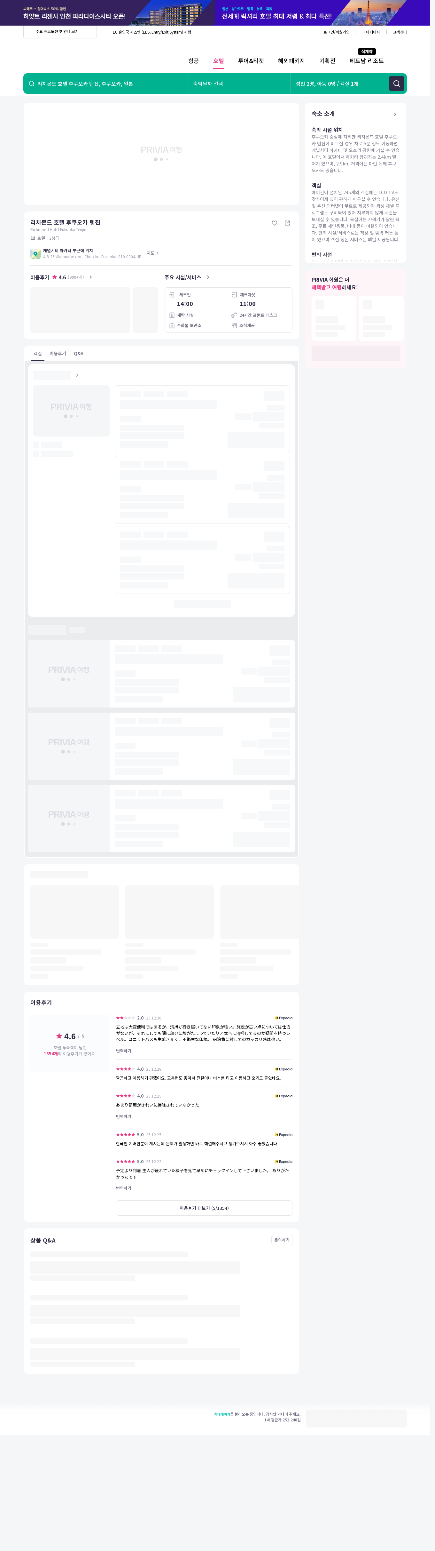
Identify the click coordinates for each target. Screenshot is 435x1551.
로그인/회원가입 (336, 32)
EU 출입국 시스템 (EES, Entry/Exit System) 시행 (152, 32)
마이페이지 (371, 32)
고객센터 (400, 32)
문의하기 (282, 1240)
